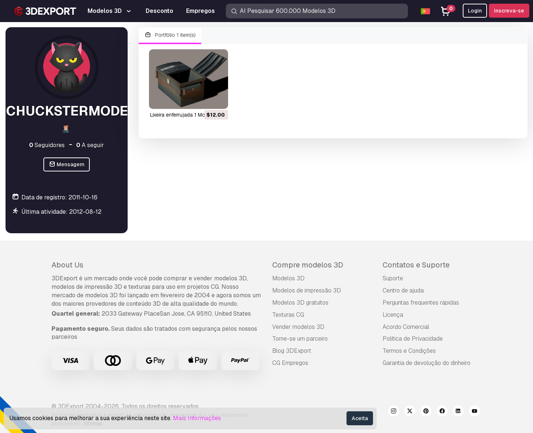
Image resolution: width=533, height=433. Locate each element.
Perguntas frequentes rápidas (421, 302)
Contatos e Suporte (416, 265)
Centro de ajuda (403, 290)
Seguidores (47, 145)
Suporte (393, 278)
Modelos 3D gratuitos (300, 302)
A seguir (90, 145)
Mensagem (67, 164)
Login (475, 10)
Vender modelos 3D (298, 327)
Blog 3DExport (291, 351)
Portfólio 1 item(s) (170, 35)
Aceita (360, 418)
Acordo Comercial (406, 327)
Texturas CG (288, 315)
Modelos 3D (288, 278)
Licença (393, 315)
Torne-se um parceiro (300, 339)
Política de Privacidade (413, 339)
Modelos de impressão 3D (306, 290)
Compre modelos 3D (307, 265)
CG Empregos (290, 363)
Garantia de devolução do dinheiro (426, 363)
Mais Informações (197, 418)
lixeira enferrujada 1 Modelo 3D (187, 114)
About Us (67, 265)
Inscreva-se (509, 10)
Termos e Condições (409, 351)
